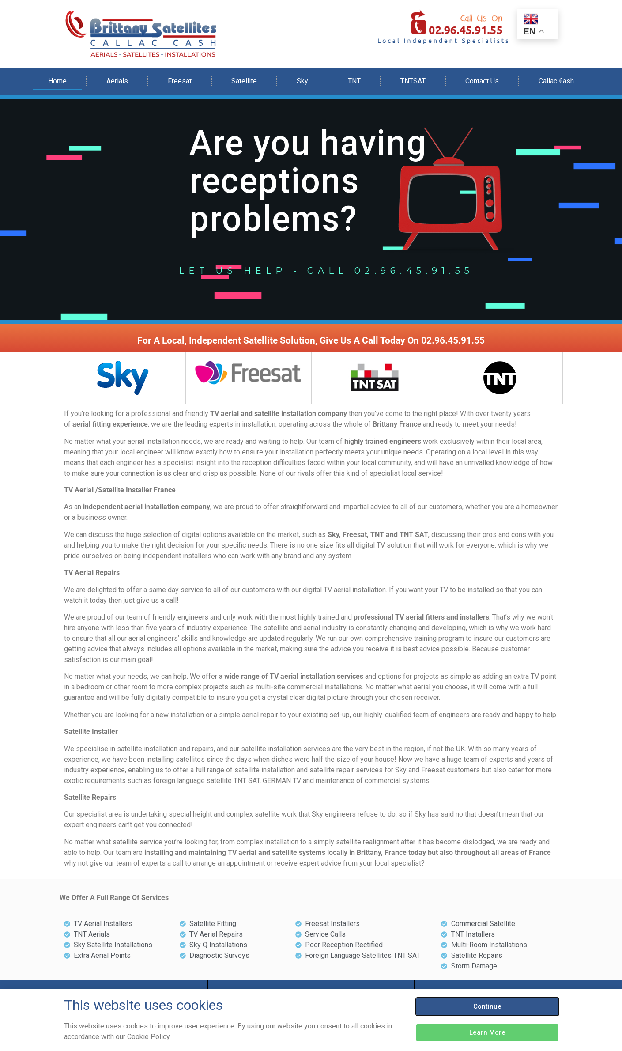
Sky (302, 81)
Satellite (244, 81)
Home (57, 81)
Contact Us (482, 81)
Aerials (117, 81)
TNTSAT (413, 81)
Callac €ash (556, 81)
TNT (354, 81)
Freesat (180, 81)
